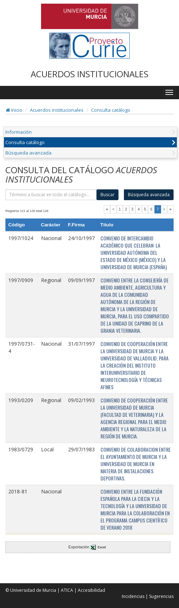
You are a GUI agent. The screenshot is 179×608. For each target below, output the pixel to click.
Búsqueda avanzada (28, 152)
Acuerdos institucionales (57, 110)
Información (18, 132)
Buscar (107, 195)
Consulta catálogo (110, 110)
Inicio (14, 110)
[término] (51, 194)
